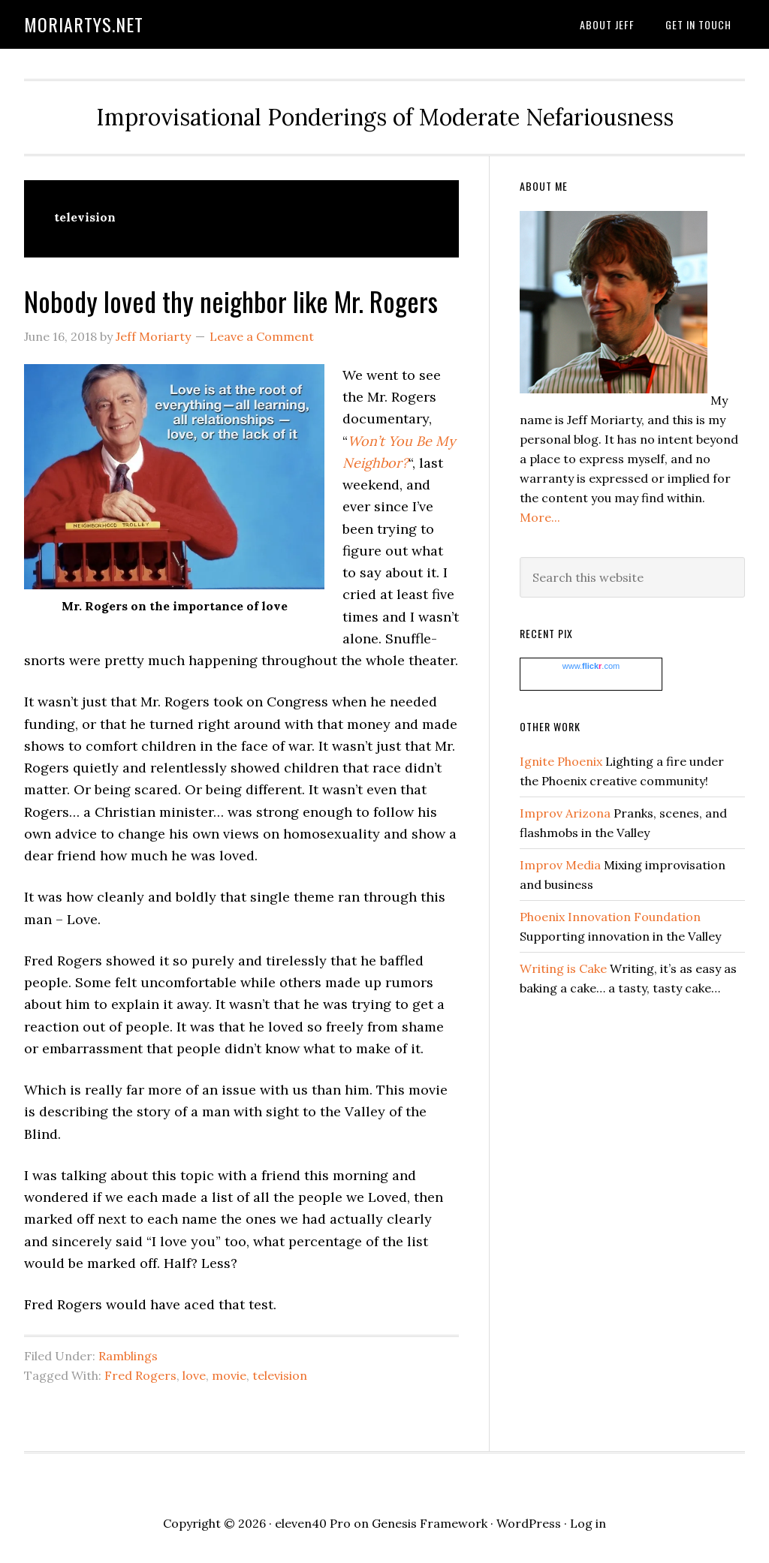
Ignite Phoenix (561, 761)
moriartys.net (83, 24)
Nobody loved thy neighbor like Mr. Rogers (231, 301)
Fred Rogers (140, 1375)
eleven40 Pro (313, 1523)
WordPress (528, 1523)
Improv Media (560, 864)
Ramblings (128, 1355)
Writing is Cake (563, 968)
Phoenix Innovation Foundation (610, 916)
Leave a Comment (262, 336)
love (194, 1375)
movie (229, 1375)
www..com (591, 665)
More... (540, 517)
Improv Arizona (565, 813)
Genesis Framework (429, 1523)
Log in (588, 1523)
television (279, 1375)
